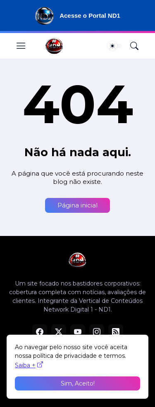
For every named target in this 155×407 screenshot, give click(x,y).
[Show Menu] (21, 46)
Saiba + (25, 365)
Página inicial (77, 205)
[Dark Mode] (115, 46)
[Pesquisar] (134, 46)
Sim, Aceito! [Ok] (78, 383)
